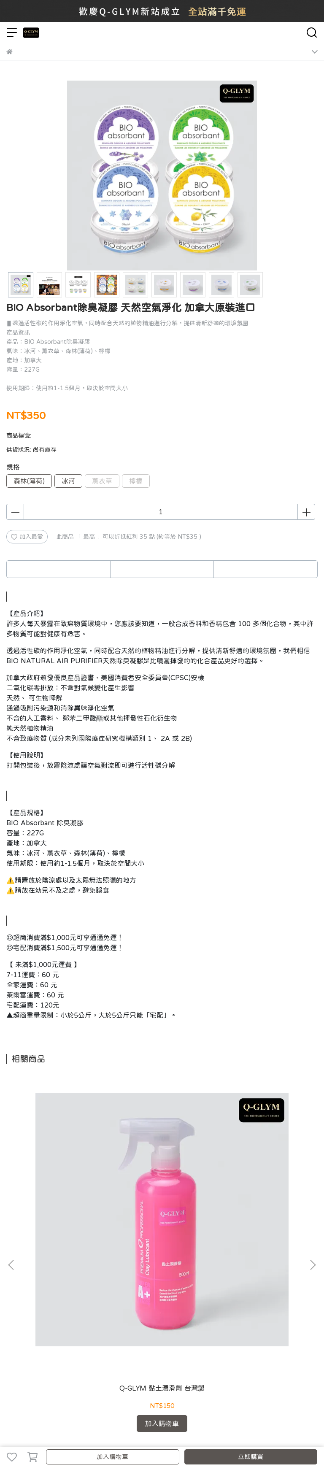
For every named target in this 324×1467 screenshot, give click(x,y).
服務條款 (135, 1288)
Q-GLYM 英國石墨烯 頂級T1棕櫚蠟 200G (162, 1196)
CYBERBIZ (226, 1435)
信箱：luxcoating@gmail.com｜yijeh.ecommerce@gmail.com (90, 1335)
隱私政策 (107, 1288)
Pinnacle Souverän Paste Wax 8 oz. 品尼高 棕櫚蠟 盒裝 (260, 1196)
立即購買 (250, 1456)
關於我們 (18, 1288)
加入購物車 (112, 1456)
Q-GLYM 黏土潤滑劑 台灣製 (63, 1196)
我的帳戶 (46, 1288)
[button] (313, 1167)
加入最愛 (27, 536)
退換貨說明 (77, 1288)
